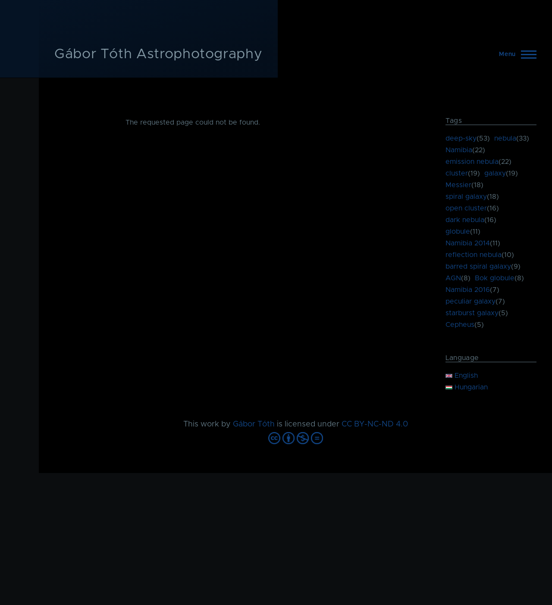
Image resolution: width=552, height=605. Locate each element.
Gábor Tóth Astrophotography (158, 54)
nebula (505, 138)
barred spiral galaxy (478, 266)
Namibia (458, 150)
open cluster (466, 208)
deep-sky (461, 138)
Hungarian (466, 387)
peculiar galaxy (470, 301)
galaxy (495, 173)
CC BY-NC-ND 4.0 (375, 424)
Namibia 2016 (467, 289)
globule (457, 231)
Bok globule (494, 278)
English (461, 375)
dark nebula (464, 219)
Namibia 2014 (467, 243)
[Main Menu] (515, 54)
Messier (458, 185)
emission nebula (472, 161)
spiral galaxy (466, 196)
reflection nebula (473, 254)
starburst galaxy (472, 313)
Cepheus (459, 324)
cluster (456, 173)
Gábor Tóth (254, 424)
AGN (453, 278)
